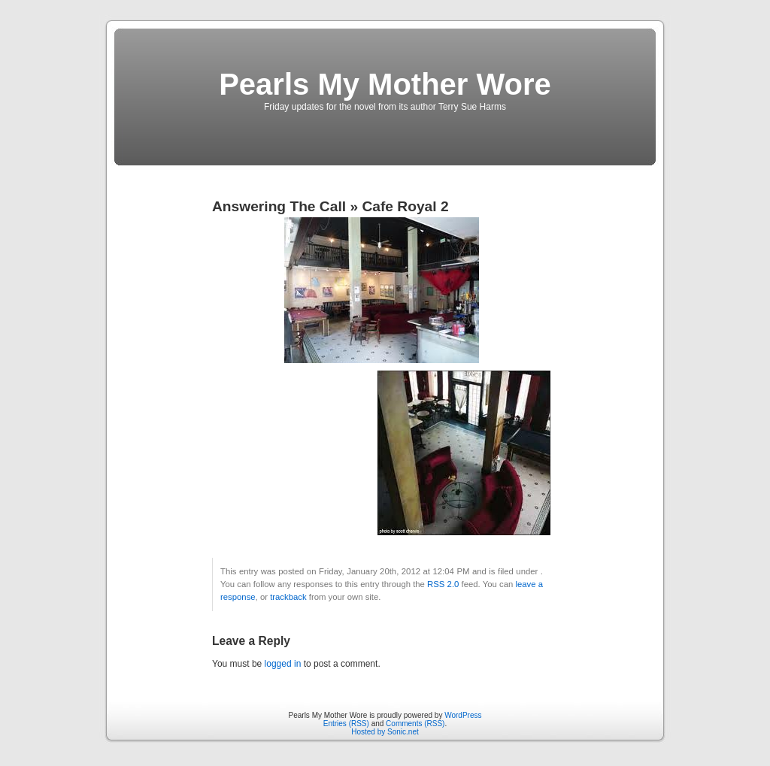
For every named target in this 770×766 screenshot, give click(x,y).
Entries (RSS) (346, 723)
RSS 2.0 (443, 584)
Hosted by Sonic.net (385, 732)
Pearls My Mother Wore (385, 84)
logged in (283, 664)
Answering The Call (279, 206)
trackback (288, 596)
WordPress (462, 715)
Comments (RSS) (415, 723)
